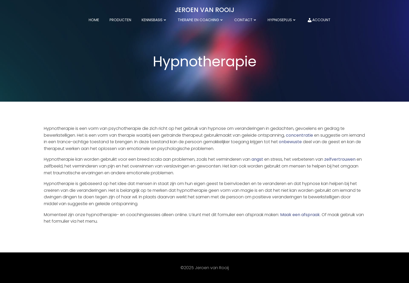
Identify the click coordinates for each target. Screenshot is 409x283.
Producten (120, 19)
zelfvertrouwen (340, 159)
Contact (245, 19)
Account (318, 20)
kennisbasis (154, 19)
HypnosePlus (282, 19)
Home (94, 19)
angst (257, 159)
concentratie (299, 135)
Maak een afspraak (300, 215)
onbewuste (290, 142)
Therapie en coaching (201, 19)
